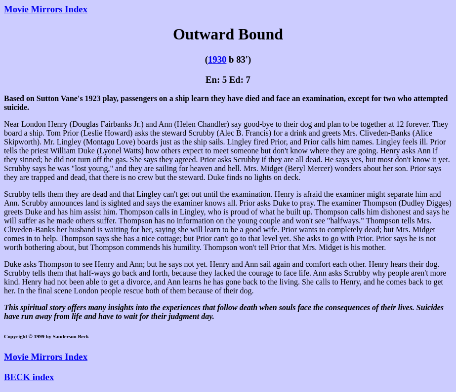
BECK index (29, 377)
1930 (217, 59)
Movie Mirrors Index (45, 9)
